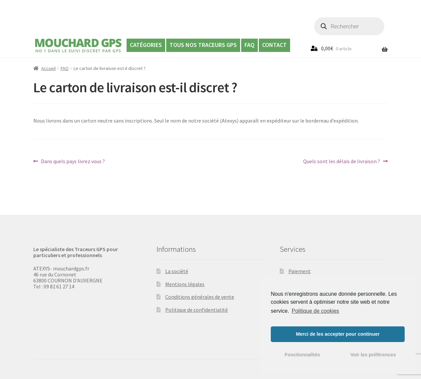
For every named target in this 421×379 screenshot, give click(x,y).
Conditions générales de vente (199, 296)
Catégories (146, 45)
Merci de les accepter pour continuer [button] (337, 334)
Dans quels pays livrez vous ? (73, 161)
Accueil (48, 68)
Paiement (299, 271)
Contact (274, 45)
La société (176, 271)
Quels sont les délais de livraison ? (341, 161)
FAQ (249, 45)
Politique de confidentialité (196, 309)
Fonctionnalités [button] (302, 354)
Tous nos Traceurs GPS (203, 45)
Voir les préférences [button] (373, 354)
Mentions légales (185, 284)
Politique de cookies (315, 311)
